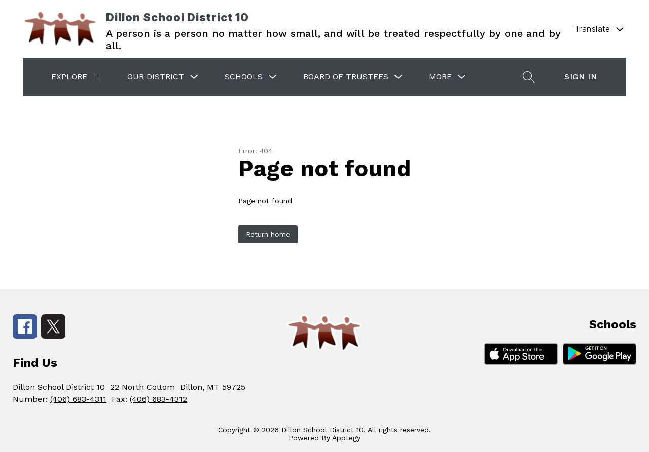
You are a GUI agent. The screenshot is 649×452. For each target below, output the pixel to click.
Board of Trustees (345, 76)
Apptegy (346, 438)
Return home (268, 234)
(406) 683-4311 (78, 399)
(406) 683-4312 (158, 399)
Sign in (580, 76)
